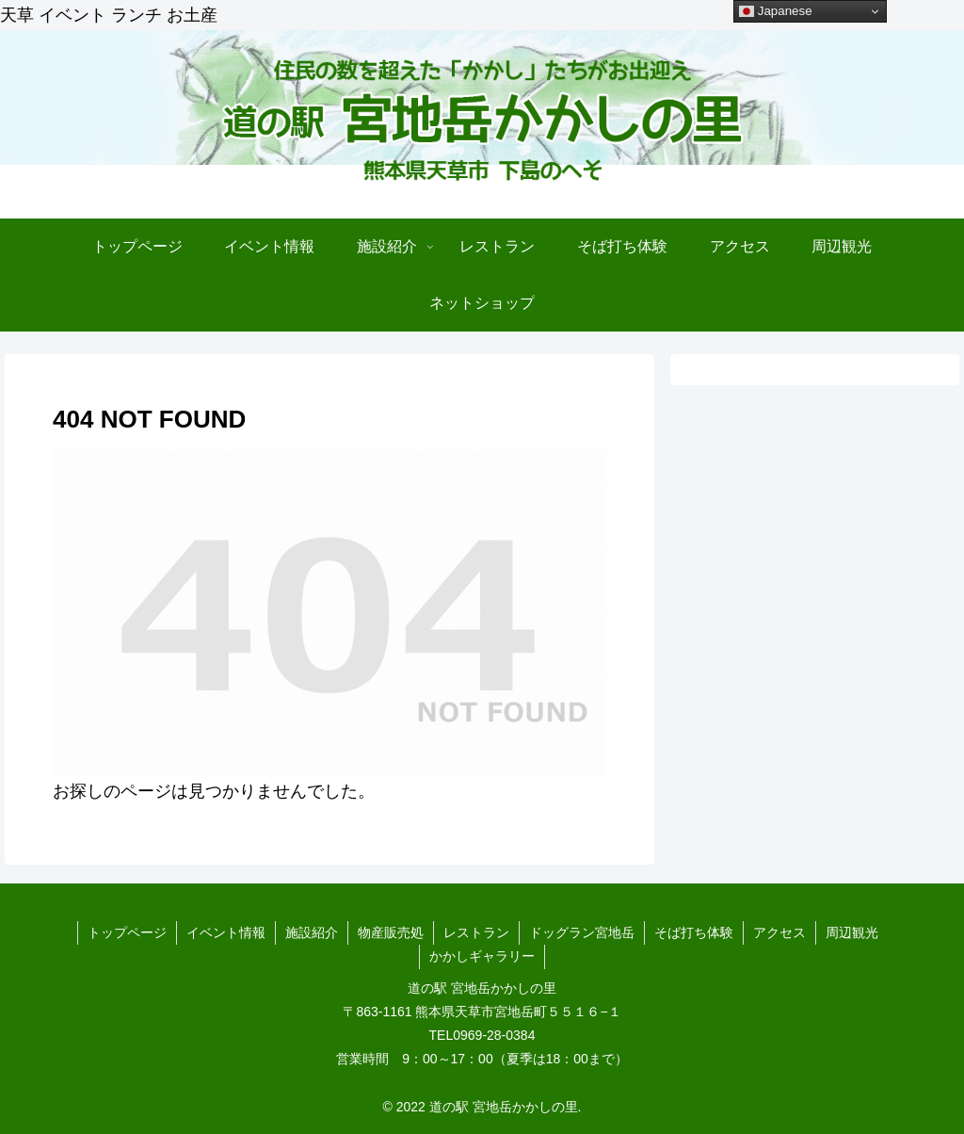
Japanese (775, 11)
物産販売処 (391, 932)
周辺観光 (852, 932)
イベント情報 (225, 932)
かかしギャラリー (482, 956)
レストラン (476, 932)
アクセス (779, 932)
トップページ (127, 932)
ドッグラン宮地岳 (582, 932)
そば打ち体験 (693, 932)
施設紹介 (311, 932)
